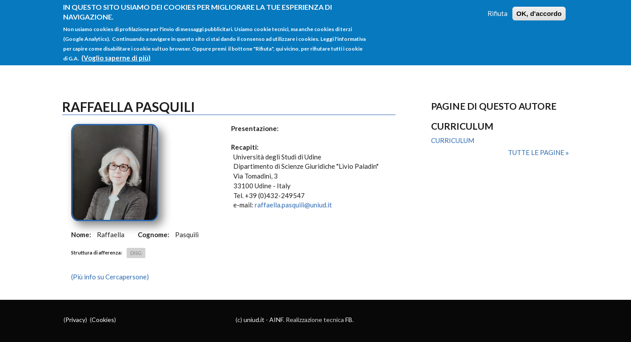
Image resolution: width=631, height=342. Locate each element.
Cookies (103, 319)
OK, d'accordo (539, 10)
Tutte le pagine (537, 152)
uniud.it (254, 319)
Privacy (75, 319)
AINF (276, 319)
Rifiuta (497, 10)
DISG (136, 253)
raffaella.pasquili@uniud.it (293, 205)
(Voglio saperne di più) (116, 54)
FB (348, 319)
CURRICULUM (452, 140)
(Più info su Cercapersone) (110, 277)
